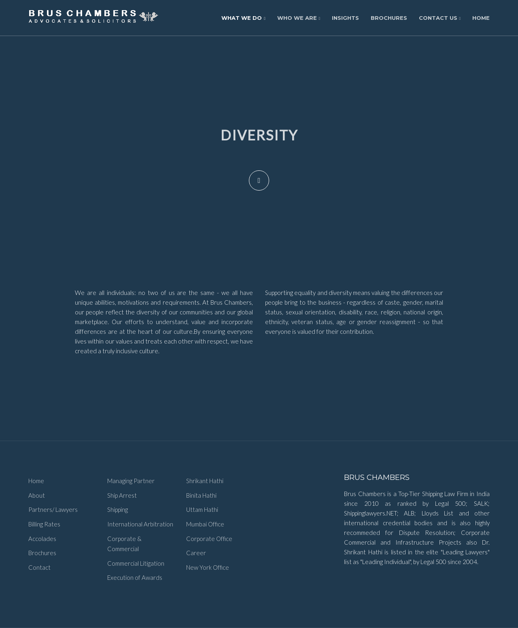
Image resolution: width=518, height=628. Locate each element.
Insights (345, 18)
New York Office (207, 567)
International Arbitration (140, 524)
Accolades (42, 538)
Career (196, 552)
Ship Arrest (122, 495)
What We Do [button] (243, 18)
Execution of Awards (134, 577)
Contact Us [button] (440, 18)
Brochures (389, 18)
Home (481, 18)
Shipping (117, 509)
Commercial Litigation (135, 563)
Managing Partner (131, 480)
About (36, 495)
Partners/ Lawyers (53, 509)
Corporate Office (209, 538)
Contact (39, 567)
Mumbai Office (205, 524)
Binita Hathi (201, 495)
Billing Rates (44, 524)
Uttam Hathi (202, 509)
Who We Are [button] (299, 18)
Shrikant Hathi (204, 480)
